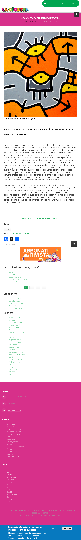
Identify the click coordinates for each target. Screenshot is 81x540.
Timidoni (12, 349)
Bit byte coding (12, 477)
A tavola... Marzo (15, 301)
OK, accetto (56, 529)
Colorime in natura (16, 322)
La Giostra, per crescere (18, 279)
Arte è (11, 357)
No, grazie (67, 529)
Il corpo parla (14, 367)
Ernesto (9, 482)
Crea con (10, 480)
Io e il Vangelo (14, 337)
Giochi (9, 492)
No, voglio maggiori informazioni (22, 539)
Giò (8, 497)
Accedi (49, 3)
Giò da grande (14, 327)
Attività (9, 475)
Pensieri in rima (14, 347)
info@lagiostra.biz (14, 410)
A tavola (12, 274)
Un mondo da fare (16, 352)
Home (26, 22)
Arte (8, 472)
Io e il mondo (14, 335)
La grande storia (15, 340)
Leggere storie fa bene (17, 277)
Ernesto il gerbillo (15, 325)
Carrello (74, 3)
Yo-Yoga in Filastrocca (17, 354)
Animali (9, 470)
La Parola (10, 502)
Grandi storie (12, 494)
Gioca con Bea (14, 330)
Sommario (11, 424)
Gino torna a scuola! (16, 308)
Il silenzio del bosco (16, 303)
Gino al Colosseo (15, 306)
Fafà (10, 364)
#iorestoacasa (14, 317)
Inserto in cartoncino (16, 332)
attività (7, 229)
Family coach (34, 22)
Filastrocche (11, 489)
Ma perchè (11, 444)
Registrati (61, 3)
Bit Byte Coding (14, 362)
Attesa (11, 272)
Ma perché (13, 345)
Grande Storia (12, 427)
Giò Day (12, 372)
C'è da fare (13, 369)
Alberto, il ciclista (15, 298)
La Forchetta (13, 282)
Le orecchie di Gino (16, 342)
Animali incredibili (15, 359)
